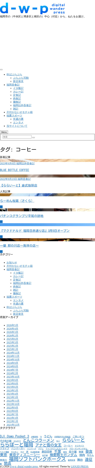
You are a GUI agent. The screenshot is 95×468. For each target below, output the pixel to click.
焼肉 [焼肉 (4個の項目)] (82, 455)
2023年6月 (12, 387)
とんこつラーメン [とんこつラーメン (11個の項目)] (38, 440)
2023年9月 (12, 380)
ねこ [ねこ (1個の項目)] (58, 441)
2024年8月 (12, 366)
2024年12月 (13, 352)
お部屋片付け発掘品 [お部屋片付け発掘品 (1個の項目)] (62, 437)
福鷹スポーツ (14, 115)
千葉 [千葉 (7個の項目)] (57, 451)
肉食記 (17, 98)
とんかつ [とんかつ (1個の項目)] (17, 441)
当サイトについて (17, 126)
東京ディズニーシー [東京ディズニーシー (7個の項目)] (24, 454)
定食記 (17, 95)
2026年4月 (12, 328)
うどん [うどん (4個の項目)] (48, 436)
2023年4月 (12, 394)
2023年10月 (13, 376)
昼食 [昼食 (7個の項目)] (89, 451)
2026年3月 (12, 332)
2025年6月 (12, 339)
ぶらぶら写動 (21, 77)
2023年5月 (12, 390)
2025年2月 (12, 345)
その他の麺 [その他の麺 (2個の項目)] (5, 441)
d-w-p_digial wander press (24, 466)
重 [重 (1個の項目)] (1, 464)
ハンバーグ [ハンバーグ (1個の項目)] (31, 449)
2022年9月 (12, 407)
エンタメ (18, 122)
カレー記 (18, 91)
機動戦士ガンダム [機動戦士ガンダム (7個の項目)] (63, 454)
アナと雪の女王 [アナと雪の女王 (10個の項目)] (48, 445)
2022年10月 (13, 404)
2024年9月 (12, 363)
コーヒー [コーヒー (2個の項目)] (68, 445)
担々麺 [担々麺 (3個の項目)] (73, 451)
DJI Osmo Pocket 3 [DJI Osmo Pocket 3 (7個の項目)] (14, 436)
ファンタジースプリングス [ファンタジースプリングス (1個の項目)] (56, 449)
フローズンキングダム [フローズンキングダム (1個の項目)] (78, 449)
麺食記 (17, 101)
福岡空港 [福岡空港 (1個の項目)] (71, 460)
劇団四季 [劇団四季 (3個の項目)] (47, 451)
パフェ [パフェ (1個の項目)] (41, 449)
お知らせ (12, 262)
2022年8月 (12, 411)
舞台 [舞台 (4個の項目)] (80, 459)
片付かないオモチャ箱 (20, 112)
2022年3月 (12, 418)
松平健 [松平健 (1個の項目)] (45, 455)
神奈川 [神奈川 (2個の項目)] (3, 460)
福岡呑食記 (13, 84)
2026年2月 (12, 335)
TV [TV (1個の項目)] (41, 437)
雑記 (15, 108)
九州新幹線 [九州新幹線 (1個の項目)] (35, 452)
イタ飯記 (18, 88)
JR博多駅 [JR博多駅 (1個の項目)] (34, 437)
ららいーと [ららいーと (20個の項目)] (73, 440)
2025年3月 (12, 342)
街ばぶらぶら (14, 74)
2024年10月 (13, 359)
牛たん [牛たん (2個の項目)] (90, 455)
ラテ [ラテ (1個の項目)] (22, 452)
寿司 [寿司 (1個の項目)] (65, 452)
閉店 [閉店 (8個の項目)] (7, 463)
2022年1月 (12, 421)
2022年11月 (13, 400)
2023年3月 (12, 397)
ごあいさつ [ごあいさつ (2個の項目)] (78, 436)
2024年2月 (12, 373)
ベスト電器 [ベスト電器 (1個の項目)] (4, 452)
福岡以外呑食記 (22, 105)
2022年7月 (12, 414)
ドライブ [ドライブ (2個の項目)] (4, 448)
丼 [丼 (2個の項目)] (27, 452)
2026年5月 (12, 325)
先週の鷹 (18, 119)
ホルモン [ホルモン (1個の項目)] (14, 452)
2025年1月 (12, 349)
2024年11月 (13, 356)
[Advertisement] (47, 43)
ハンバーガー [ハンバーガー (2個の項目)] (18, 448)
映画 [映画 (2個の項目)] (81, 452)
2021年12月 (13, 424)
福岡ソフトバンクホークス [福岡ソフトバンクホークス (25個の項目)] (37, 459)
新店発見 (18, 81)
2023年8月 (12, 383)
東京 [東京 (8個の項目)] (3, 455)
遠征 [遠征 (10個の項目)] (88, 459)
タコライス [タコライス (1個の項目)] (79, 446)
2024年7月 (12, 369)
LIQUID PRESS (79, 466)
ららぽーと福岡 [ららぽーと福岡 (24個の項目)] (16, 444)
